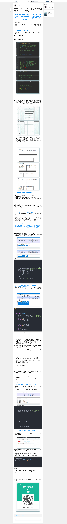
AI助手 (25, 1)
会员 (28, 1)
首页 (19, 1)
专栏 (22, 1)
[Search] (34, 1)
